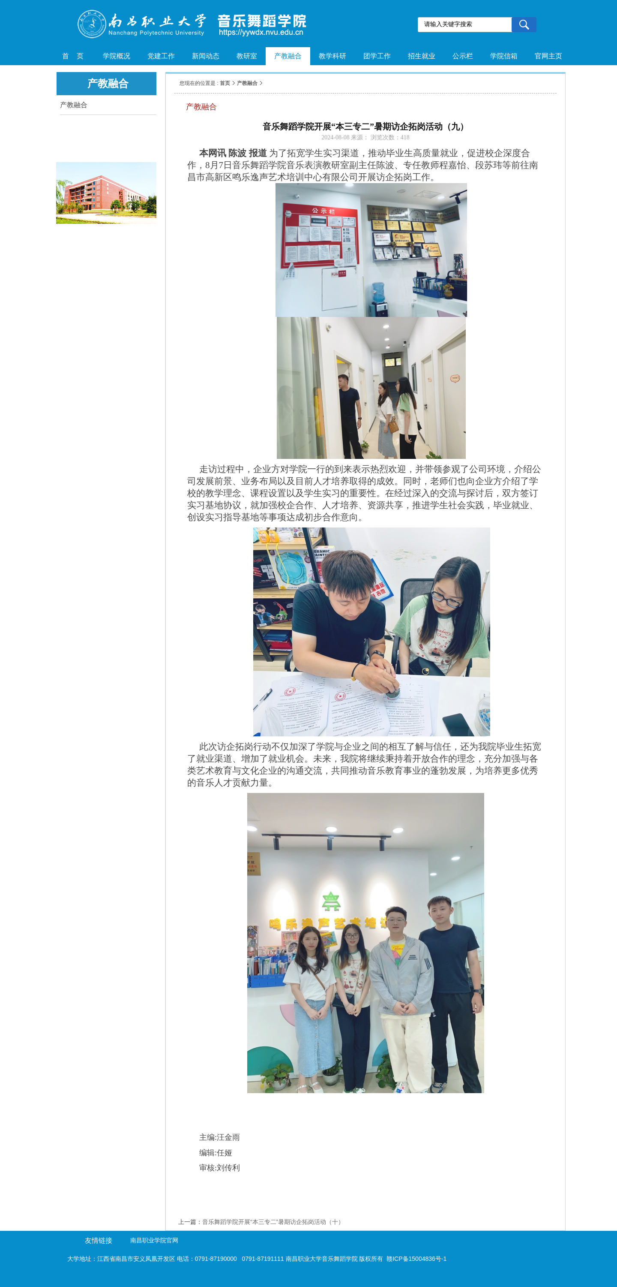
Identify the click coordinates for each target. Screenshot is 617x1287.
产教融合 (247, 83)
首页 (225, 83)
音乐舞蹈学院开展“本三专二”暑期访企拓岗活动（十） (273, 1221)
